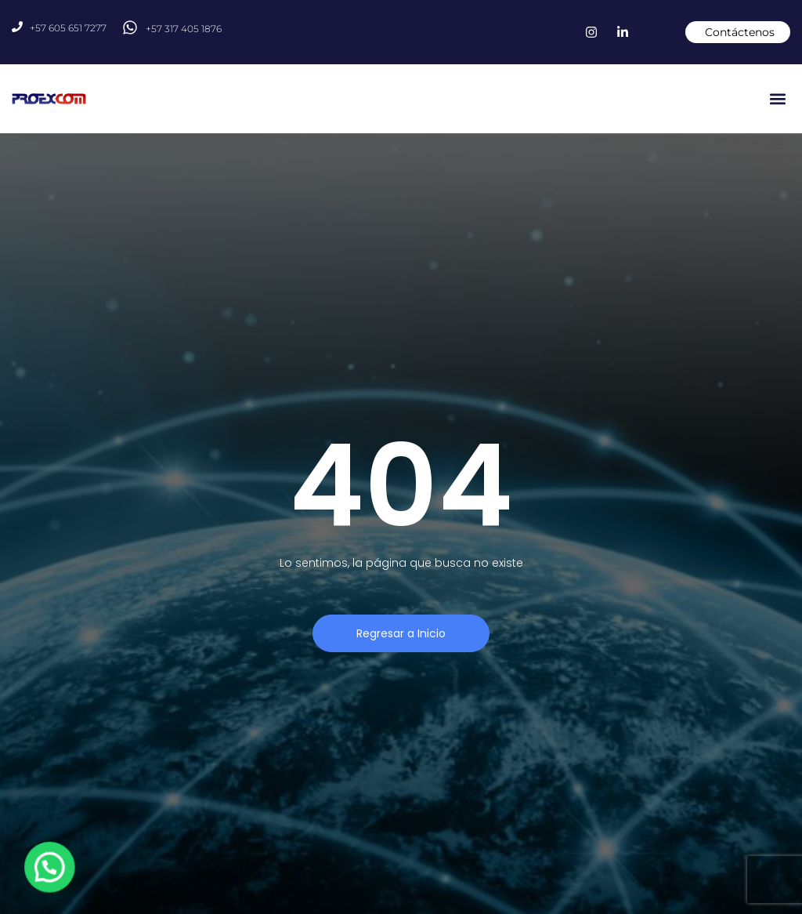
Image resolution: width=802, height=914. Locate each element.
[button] (777, 99)
